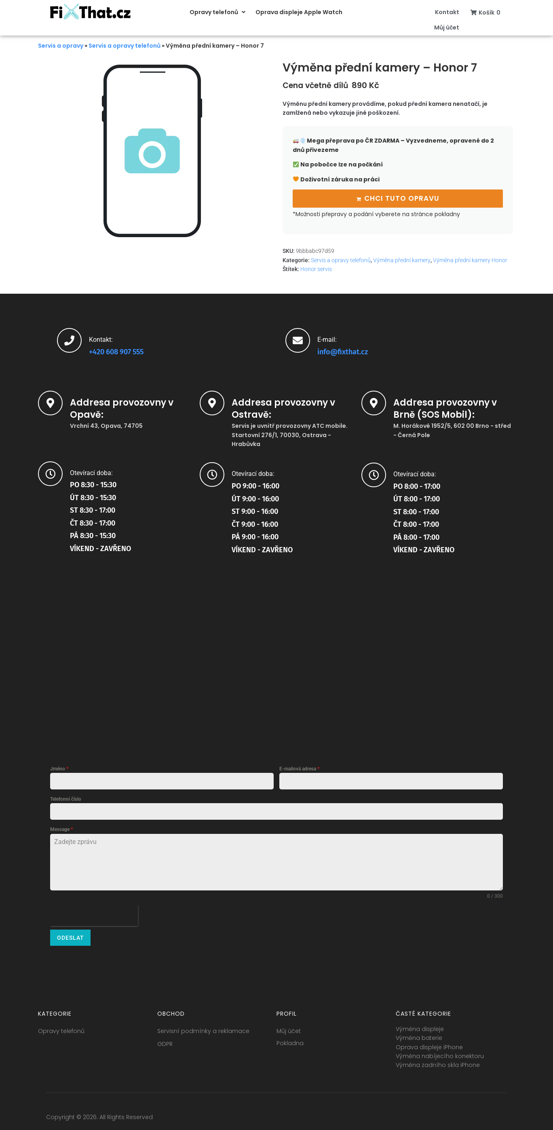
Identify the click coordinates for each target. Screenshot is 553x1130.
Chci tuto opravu (401, 197)
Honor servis (316, 268)
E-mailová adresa (299, 767)
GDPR (165, 1039)
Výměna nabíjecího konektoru (440, 1052)
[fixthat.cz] (115, 643)
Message (61, 828)
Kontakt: (101, 338)
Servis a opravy (60, 46)
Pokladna (290, 1039)
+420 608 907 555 (116, 350)
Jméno (59, 767)
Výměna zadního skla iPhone (438, 1061)
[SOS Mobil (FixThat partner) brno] (438, 644)
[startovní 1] (276, 644)
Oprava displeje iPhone (429, 1043)
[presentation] (94, 914)
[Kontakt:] (69, 339)
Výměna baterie (419, 1033)
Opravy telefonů (61, 1027)
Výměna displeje (420, 1025)
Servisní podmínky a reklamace (203, 1027)
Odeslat (70, 936)
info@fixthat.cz (342, 350)
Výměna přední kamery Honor (470, 259)
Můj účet (288, 1027)
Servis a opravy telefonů (124, 46)
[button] (218, 12)
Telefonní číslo (65, 798)
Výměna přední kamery (402, 259)
